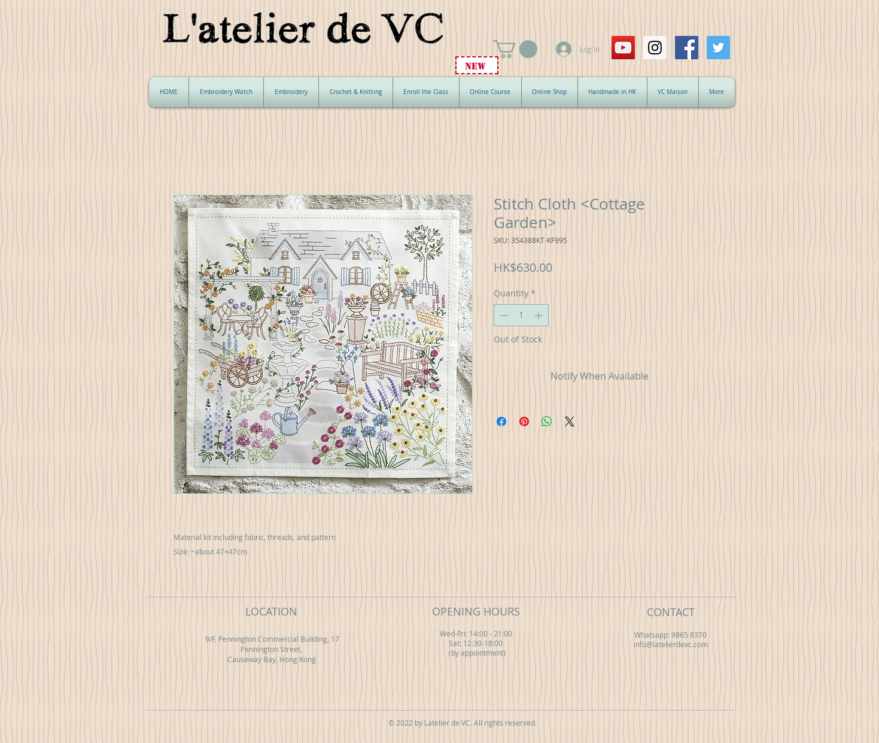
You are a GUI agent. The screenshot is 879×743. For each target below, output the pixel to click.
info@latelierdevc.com (671, 644)
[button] (515, 49)
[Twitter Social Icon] (718, 47)
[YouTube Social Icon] (623, 47)
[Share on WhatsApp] (547, 421)
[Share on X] (569, 421)
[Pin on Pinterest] (524, 421)
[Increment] (539, 315)
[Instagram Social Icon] (655, 47)
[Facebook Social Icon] (686, 47)
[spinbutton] (521, 315)
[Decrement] (502, 315)
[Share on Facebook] (501, 421)
